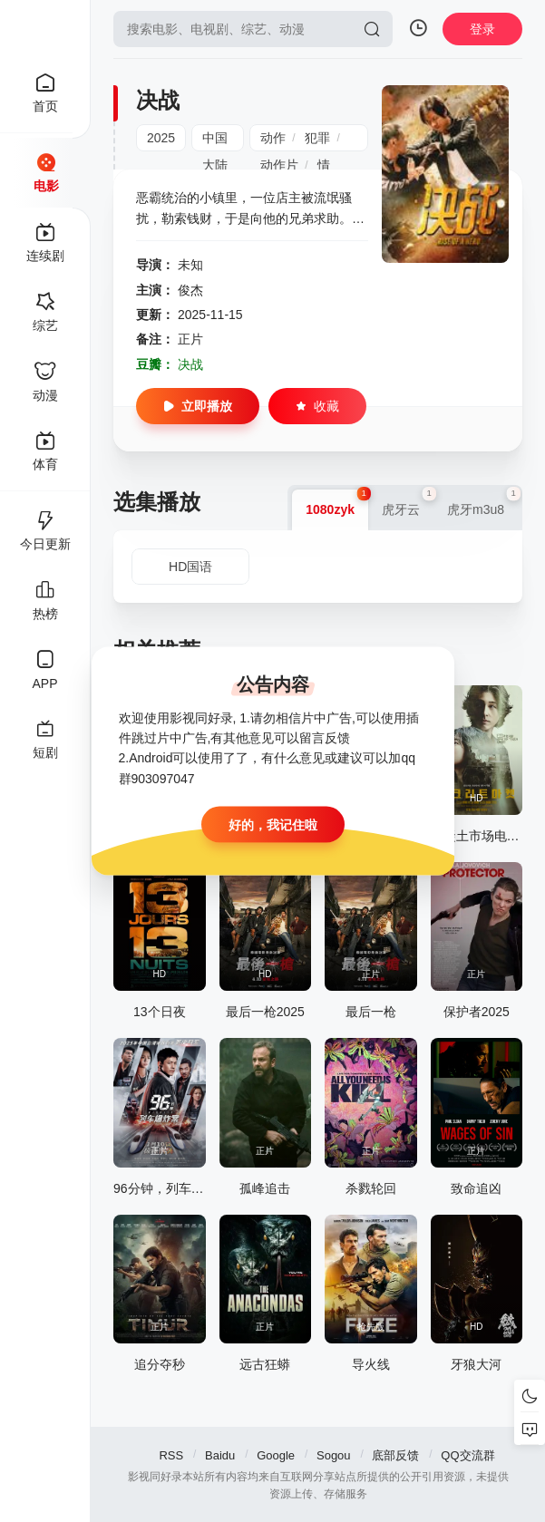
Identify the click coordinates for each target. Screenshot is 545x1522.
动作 (273, 138)
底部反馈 (395, 1455)
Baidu (220, 1455)
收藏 (317, 406)
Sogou (333, 1455)
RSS (171, 1455)
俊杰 (190, 290)
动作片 (279, 165)
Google (276, 1455)
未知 (190, 264)
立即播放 (197, 406)
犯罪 (317, 138)
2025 (161, 138)
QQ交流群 (467, 1455)
